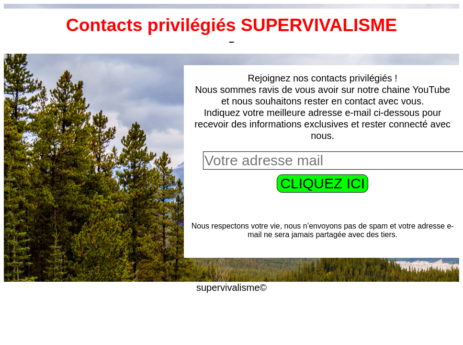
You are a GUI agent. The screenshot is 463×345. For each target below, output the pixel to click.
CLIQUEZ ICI (322, 183)
